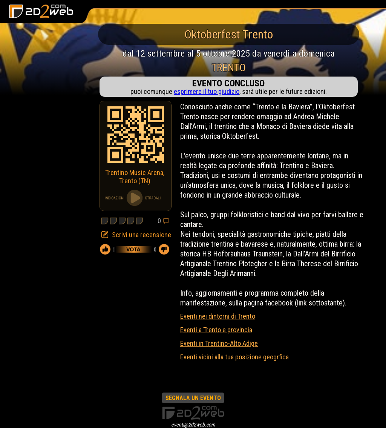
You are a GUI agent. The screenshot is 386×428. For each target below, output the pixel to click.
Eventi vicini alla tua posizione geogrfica (234, 357)
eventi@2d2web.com (193, 425)
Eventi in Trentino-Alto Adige (219, 343)
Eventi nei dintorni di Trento (217, 316)
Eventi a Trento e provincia (216, 330)
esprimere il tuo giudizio (206, 91)
